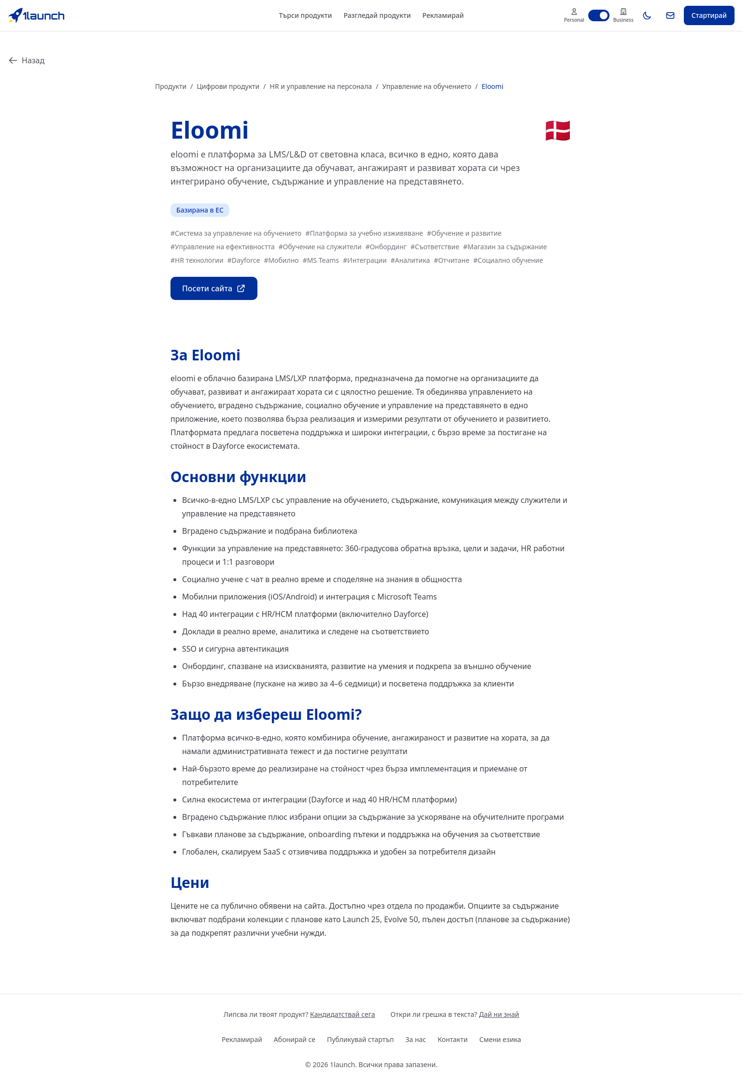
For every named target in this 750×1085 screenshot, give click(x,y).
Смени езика (501, 1039)
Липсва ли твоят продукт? (299, 1014)
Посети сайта (214, 288)
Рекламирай (443, 15)
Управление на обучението (426, 86)
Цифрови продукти (228, 86)
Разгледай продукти (376, 15)
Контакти (452, 1039)
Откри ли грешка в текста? (455, 1014)
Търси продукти (305, 15)
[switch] (598, 15)
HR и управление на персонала (321, 86)
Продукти (170, 86)
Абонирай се (294, 1039)
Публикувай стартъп (360, 1039)
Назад (26, 60)
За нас (415, 1039)
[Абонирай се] (670, 15)
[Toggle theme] (647, 15)
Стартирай (709, 15)
